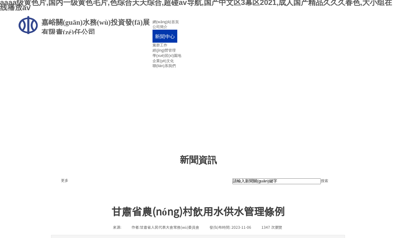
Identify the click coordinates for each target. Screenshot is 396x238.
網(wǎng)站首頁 (166, 22)
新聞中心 (165, 36)
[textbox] (276, 181)
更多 (64, 180)
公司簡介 (160, 27)
